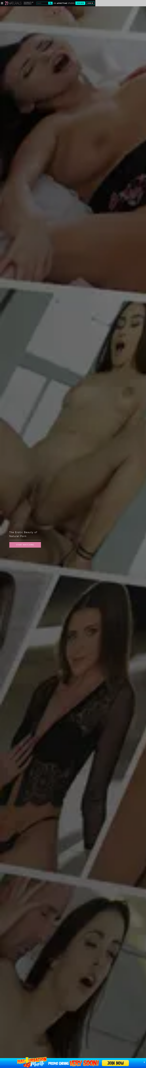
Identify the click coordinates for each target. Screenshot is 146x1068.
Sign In (90, 3)
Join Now (80, 3)
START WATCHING (25, 545)
